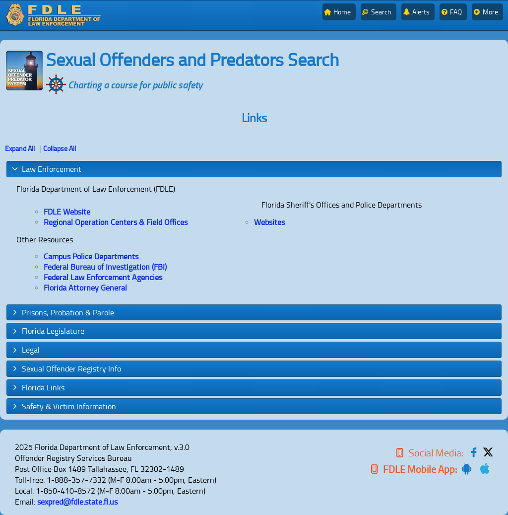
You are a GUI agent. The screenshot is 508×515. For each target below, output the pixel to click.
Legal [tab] (25, 349)
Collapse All (59, 148)
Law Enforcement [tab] (46, 168)
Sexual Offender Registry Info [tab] (66, 368)
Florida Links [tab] (37, 387)
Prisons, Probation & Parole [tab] (62, 312)
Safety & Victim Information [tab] (63, 406)
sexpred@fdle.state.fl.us (77, 501)
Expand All (20, 148)
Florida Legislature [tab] (47, 330)
